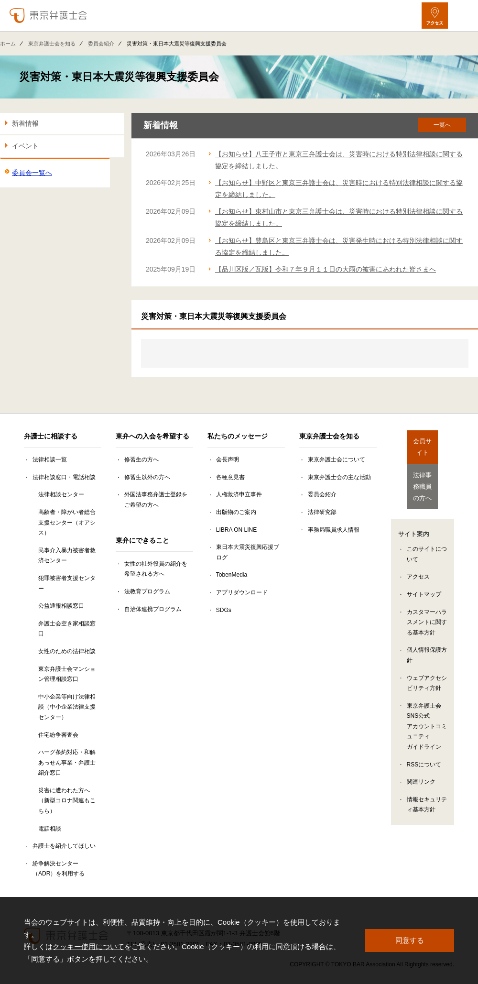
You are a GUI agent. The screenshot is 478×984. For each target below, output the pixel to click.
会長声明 (227, 459)
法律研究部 (322, 512)
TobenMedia (231, 574)
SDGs (223, 610)
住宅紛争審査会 (58, 735)
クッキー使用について (88, 946)
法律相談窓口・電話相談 (64, 477)
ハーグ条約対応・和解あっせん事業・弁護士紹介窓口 (67, 762)
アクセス (418, 563)
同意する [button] (409, 940)
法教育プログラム (147, 591)
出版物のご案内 (236, 512)
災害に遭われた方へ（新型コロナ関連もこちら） (67, 800)
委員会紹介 (101, 43)
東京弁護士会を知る (52, 43)
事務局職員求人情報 (333, 529)
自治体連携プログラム (153, 609)
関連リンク (421, 768)
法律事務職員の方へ (422, 476)
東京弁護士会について (336, 459)
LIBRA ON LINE (236, 529)
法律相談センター (61, 494)
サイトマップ (424, 581)
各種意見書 (230, 477)
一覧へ (442, 124)
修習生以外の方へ (147, 477)
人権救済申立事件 (239, 494)
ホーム (8, 43)
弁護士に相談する (50, 436)
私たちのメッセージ (237, 436)
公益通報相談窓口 (61, 605)
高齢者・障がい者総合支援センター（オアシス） (67, 522)
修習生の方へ (141, 459)
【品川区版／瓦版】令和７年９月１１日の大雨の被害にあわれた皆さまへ (325, 269)
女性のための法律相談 (67, 651)
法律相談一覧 (50, 459)
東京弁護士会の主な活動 (339, 477)
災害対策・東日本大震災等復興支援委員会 (119, 77)
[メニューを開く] (462, 15)
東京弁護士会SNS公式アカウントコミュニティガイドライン (427, 712)
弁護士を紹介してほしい (64, 845)
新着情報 (25, 123)
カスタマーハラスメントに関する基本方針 (427, 608)
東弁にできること (142, 540)
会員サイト (422, 442)
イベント (25, 146)
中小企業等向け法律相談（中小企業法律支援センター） (67, 707)
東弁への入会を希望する (152, 436)
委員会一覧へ (32, 172)
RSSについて (424, 750)
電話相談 (49, 828)
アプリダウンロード (242, 592)
